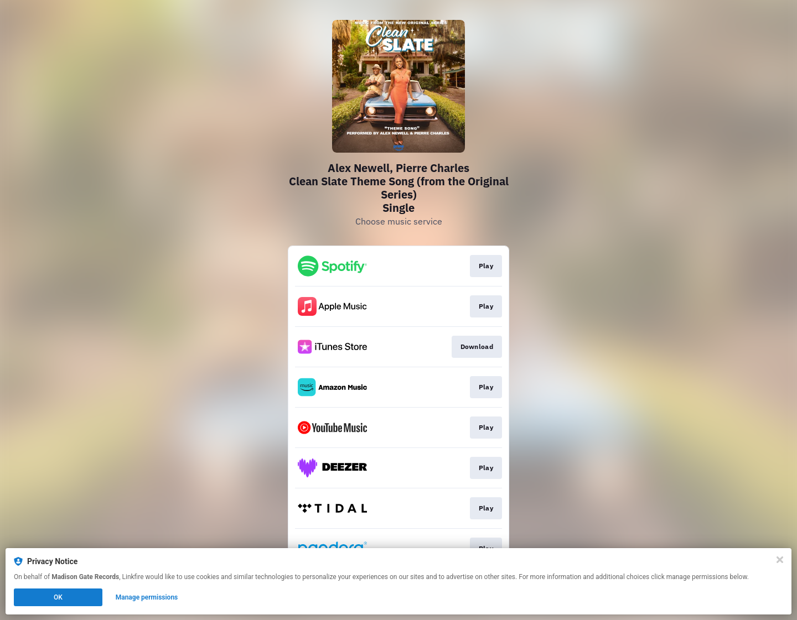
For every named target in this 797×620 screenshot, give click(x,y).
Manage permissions (147, 597)
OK (58, 597)
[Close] (780, 560)
